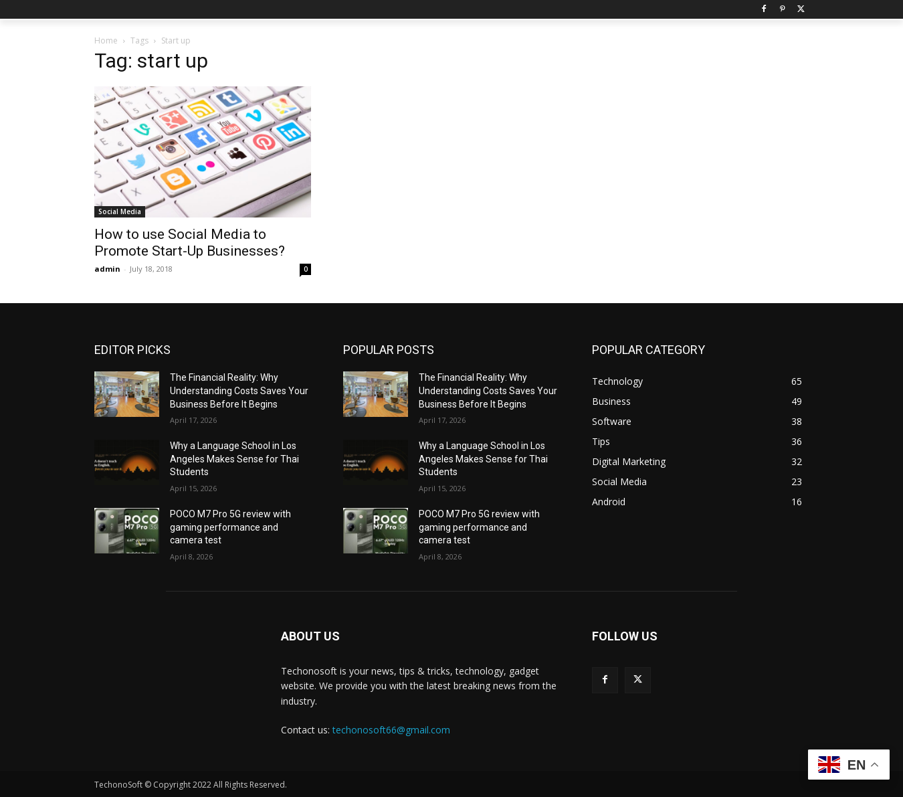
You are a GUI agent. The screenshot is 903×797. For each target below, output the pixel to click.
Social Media (119, 211)
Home (106, 40)
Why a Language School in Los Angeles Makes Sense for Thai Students (234, 458)
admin (107, 269)
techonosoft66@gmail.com (391, 729)
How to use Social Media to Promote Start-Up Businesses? (189, 242)
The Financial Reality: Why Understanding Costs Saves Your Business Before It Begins (239, 390)
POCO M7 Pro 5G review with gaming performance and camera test (230, 527)
